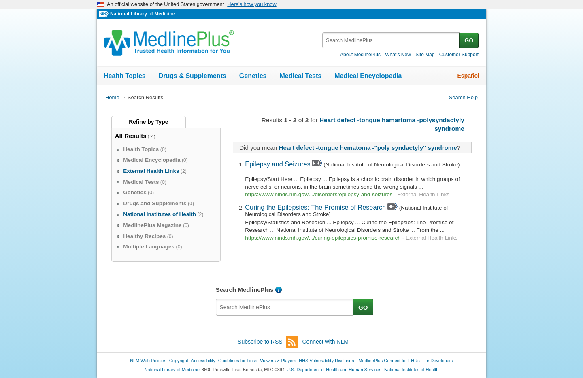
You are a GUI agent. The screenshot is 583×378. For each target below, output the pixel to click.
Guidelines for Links (237, 360)
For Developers (438, 360)
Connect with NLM (325, 341)
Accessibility (203, 360)
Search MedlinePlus (245, 289)
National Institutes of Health (411, 369)
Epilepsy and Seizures (277, 164)
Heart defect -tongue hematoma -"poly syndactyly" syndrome (368, 147)
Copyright (178, 360)
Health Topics (125, 75)
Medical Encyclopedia (368, 75)
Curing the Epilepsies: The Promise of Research (315, 207)
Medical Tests (300, 75)
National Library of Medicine (142, 14)
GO (468, 40)
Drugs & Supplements (192, 75)
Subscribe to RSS (268, 342)
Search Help (463, 97)
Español (468, 75)
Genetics (253, 75)
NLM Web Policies (148, 360)
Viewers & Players (278, 360)
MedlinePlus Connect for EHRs (388, 360)
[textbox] (391, 40)
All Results (131, 135)
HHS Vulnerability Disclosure (327, 360)
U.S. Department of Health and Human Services (334, 369)
